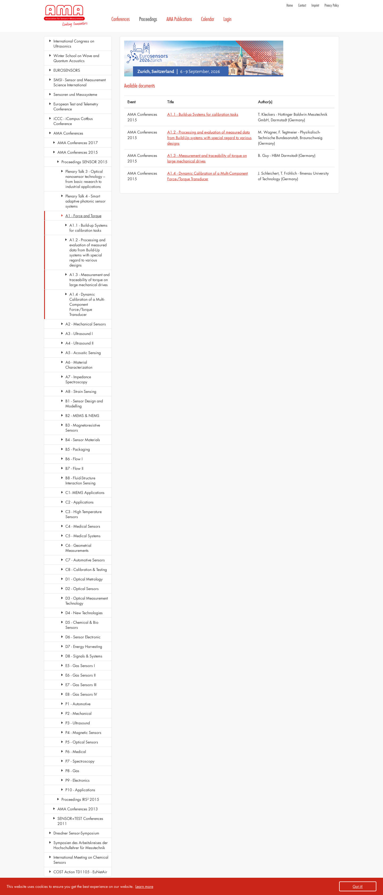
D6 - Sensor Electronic (83, 636)
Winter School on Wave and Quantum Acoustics (76, 58)
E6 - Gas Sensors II (80, 675)
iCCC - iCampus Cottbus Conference (73, 121)
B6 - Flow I (73, 458)
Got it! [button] (358, 886)
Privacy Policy (331, 5)
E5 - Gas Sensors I (80, 665)
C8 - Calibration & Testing (86, 569)
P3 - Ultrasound (77, 722)
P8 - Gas (72, 770)
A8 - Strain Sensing (80, 391)
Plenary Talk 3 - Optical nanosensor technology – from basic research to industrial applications (85, 179)
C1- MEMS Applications (85, 492)
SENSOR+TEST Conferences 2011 (80, 821)
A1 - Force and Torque (83, 215)
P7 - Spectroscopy (79, 761)
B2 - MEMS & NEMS (82, 415)
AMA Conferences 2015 (77, 152)
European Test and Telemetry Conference (75, 106)
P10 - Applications (80, 789)
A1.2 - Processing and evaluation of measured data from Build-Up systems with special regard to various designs (88, 252)
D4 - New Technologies (84, 612)
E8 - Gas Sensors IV (81, 694)
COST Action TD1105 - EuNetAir (80, 871)
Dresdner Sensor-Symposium (76, 833)
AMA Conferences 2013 (77, 808)
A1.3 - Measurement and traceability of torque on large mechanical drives (89, 279)
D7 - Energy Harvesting (83, 646)
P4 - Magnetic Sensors (83, 732)
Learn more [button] (144, 886)
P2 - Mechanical (78, 713)
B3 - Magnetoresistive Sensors (82, 428)
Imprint (315, 5)
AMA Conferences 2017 (77, 142)
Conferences (120, 19)
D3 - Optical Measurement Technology (86, 601)
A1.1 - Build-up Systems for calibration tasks (88, 228)
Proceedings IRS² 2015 (80, 799)
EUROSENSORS (66, 70)
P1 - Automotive (77, 703)
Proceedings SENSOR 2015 (84, 161)
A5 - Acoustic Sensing (83, 352)
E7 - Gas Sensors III (80, 684)
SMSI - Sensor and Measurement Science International (79, 82)
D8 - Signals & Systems (83, 656)
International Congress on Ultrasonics (73, 43)
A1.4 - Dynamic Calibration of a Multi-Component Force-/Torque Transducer (87, 304)
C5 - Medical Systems (83, 535)
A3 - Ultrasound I (79, 333)
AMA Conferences (68, 133)
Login (227, 19)
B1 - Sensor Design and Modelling (84, 403)
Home (289, 5)
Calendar (207, 19)
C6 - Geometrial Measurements (78, 548)
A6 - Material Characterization (78, 365)
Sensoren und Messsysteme (75, 94)
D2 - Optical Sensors (82, 588)
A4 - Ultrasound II (79, 343)
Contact (302, 5)
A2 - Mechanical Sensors (85, 323)
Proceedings (148, 19)
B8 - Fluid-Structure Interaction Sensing (80, 480)
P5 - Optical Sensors (81, 742)
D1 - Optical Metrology (84, 579)
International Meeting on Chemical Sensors (80, 860)
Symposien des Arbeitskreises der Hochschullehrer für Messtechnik (80, 845)
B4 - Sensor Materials (82, 439)
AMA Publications (179, 19)
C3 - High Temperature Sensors (83, 514)
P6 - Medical (75, 751)
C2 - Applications (79, 502)
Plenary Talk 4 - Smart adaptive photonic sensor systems (85, 201)
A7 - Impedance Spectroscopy (78, 379)
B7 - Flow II (74, 468)
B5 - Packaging (77, 449)
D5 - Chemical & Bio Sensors (81, 625)
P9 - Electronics (77, 780)
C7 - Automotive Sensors (85, 559)
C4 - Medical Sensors (82, 526)
